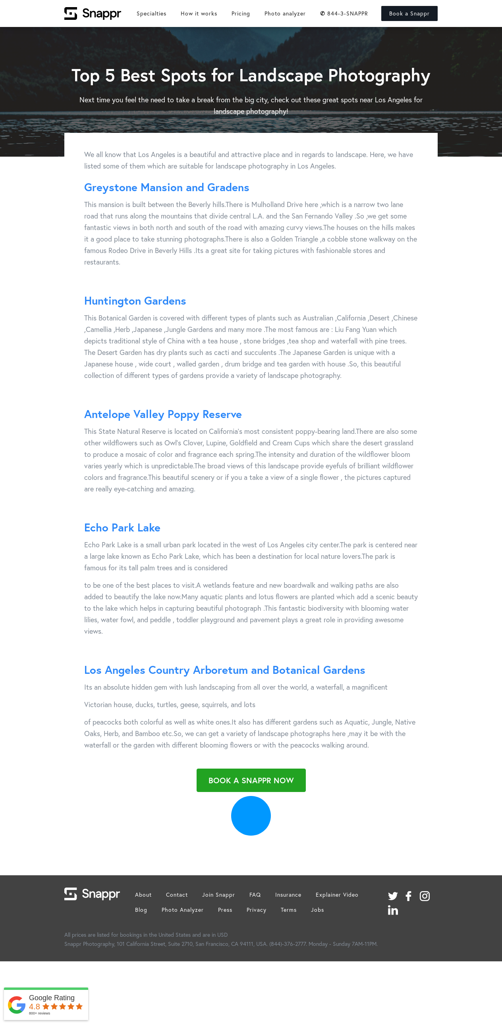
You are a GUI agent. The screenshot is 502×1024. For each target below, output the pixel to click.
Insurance (288, 894)
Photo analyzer (285, 13)
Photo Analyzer (183, 909)
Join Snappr (218, 894)
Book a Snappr (409, 13)
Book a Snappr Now (251, 780)
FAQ (255, 894)
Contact (177, 894)
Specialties (151, 13)
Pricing (241, 13)
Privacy (256, 909)
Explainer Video (337, 894)
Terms (289, 909)
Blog (141, 909)
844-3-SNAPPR (344, 13)
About (143, 894)
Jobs (317, 909)
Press (225, 909)
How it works (199, 13)
